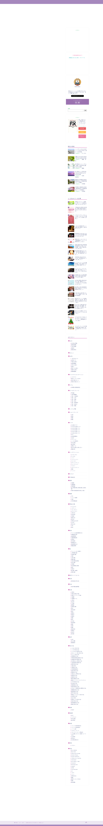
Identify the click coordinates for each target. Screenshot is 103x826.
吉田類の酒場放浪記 (75, 387)
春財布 (72, 348)
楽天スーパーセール (74, 575)
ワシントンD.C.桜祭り (76, 551)
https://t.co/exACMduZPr (44, 310)
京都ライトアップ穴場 (76, 595)
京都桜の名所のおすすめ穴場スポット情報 (33, 89)
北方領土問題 (74, 343)
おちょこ (72, 352)
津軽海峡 (73, 486)
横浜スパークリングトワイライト (78, 680)
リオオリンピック (75, 730)
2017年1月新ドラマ (75, 428)
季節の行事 (79, 5)
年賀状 (72, 516)
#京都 (31, 209)
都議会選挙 (73, 545)
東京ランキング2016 (75, 378)
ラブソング (73, 439)
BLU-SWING (74, 750)
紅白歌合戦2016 (74, 739)
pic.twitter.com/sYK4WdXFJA (25, 288)
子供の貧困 (73, 346)
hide (43, 87)
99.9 (72, 434)
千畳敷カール (74, 598)
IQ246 (72, 437)
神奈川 (72, 614)
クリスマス (73, 506)
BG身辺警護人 (74, 436)
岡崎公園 (73, 559)
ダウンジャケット (75, 462)
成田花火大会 (74, 675)
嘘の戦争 (73, 444)
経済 (67, 5)
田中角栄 (73, 540)
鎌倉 (72, 624)
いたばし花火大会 (75, 648)
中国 (72, 499)
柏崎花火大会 (74, 677)
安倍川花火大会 (74, 670)
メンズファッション (42, 5)
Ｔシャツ (73, 470)
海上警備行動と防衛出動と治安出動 (78, 488)
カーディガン (74, 454)
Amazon (82, 132)
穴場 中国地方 (74, 396)
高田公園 (73, 572)
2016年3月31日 (43, 316)
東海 (72, 416)
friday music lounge (75, 753)
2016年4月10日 (34, 292)
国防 (72, 5)
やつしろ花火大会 (75, 654)
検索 (69, 108)
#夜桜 (54, 310)
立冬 (72, 525)
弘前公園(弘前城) (75, 560)
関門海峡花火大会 (75, 702)
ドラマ (32, 5)
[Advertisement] (39, 75)
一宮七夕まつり (74, 358)
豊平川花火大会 (74, 693)
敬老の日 (73, 517)
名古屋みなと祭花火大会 (76, 661)
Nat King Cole (74, 764)
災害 (71, 578)
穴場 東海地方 (74, 402)
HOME (17, 5)
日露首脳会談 (74, 537)
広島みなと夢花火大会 (76, 673)
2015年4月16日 (36, 587)
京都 (17, 30)
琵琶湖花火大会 (74, 685)
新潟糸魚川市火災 (75, 581)
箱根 (72, 617)
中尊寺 (72, 592)
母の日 (72, 519)
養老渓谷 (73, 629)
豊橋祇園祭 (73, 371)
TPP (72, 496)
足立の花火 (73, 697)
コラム (71, 385)
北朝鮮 (72, 482)
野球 (71, 743)
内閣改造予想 (74, 534)
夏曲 (83, 159)
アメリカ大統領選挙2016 (76, 532)
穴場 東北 (73, 400)
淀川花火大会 (74, 683)
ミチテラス (73, 377)
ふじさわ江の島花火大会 (76, 651)
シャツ (72, 457)
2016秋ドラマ (74, 425)
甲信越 (72, 392)
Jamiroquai (73, 759)
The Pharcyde (74, 769)
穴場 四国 (73, 399)
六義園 (72, 597)
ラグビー (72, 473)
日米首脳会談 (74, 500)
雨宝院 (28, 95)
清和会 (72, 539)
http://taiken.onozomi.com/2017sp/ (27, 360)
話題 (71, 723)
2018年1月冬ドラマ (75, 433)
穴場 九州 (73, 397)
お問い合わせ (31, 8)
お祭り (71, 356)
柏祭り (72, 366)
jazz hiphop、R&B (75, 761)
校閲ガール (73, 445)
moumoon (73, 763)
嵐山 (72, 608)
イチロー (73, 745)
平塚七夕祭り (74, 361)
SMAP (72, 709)
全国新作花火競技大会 (76, 659)
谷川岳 (72, 621)
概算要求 (73, 642)
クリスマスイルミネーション (76, 374)
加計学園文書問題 (75, 586)
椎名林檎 (73, 782)
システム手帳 (73, 408)
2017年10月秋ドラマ (76, 426)
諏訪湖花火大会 (74, 691)
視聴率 (71, 713)
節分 (72, 527)
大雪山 (72, 600)
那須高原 (73, 622)
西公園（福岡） (74, 570)
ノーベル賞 (73, 729)
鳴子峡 (72, 633)
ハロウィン (73, 508)
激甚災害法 (73, 349)
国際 (71, 493)
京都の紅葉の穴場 (75, 593)
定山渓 (72, 601)
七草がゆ (73, 512)
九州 (72, 414)
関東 (72, 417)
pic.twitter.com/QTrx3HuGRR (46, 476)
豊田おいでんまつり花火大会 (77, 694)
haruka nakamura (75, 756)
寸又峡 (72, 603)
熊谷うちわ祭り (74, 368)
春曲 (72, 780)
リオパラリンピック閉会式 (77, 732)
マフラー (73, 465)
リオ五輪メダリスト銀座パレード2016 (78, 734)
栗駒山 (72, 613)
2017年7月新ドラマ (75, 431)
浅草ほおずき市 (74, 520)
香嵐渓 (72, 630)
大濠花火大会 (74, 667)
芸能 (56, 5)
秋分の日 (73, 524)
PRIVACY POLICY (20, 8)
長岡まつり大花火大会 (76, 699)
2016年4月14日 (43, 464)
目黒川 (72, 568)
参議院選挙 (73, 536)
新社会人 (73, 738)
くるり (72, 772)
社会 (71, 584)
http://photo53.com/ (26, 184)
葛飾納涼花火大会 (75, 689)
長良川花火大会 (74, 701)
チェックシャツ (74, 464)
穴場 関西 (73, 405)
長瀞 (72, 625)
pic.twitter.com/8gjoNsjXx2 (43, 569)
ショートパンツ (74, 459)
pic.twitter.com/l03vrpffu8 (50, 583)
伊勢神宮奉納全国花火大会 (77, 657)
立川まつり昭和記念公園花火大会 (78, 688)
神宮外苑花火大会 (75, 686)
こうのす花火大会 (75, 649)
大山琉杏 (73, 736)
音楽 (51, 5)
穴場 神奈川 (74, 404)
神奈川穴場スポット (75, 381)
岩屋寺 (28, 91)
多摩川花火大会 (74, 664)
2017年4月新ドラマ (75, 429)
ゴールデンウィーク (74, 390)
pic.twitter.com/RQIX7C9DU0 (25, 312)
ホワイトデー (74, 511)
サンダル (84, 153)
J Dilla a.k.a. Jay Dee (76, 758)
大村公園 (73, 557)
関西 (72, 419)
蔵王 (72, 619)
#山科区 (34, 209)
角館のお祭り (74, 369)
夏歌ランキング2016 (75, 779)
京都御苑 (29, 96)
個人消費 (73, 641)
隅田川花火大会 (74, 704)
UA (72, 771)
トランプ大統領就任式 (76, 725)
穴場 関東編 (74, 394)
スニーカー (73, 461)
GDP (72, 639)
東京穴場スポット (75, 380)
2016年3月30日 (32, 573)
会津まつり (73, 360)
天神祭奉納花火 (74, 669)
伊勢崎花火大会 (74, 656)
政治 (62, 5)
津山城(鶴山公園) (75, 565)
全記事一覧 (24, 5)
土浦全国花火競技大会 (76, 662)
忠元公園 (73, 562)
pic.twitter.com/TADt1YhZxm (36, 460)
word (71, 340)
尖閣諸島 (73, 484)
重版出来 (73, 449)
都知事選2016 (74, 544)
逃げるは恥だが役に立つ (76, 447)
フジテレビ (73, 717)
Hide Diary (51, 2)
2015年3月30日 (34, 213)
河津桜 (83, 183)
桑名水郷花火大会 (75, 678)
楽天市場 (82, 128)
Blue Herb (73, 751)
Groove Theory (74, 755)
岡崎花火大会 (74, 672)
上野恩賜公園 (74, 552)
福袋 (72, 469)
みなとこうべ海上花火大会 (77, 653)
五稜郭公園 (73, 554)
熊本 (72, 567)
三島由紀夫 (72, 477)
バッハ (72, 774)
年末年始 (73, 514)
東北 (72, 611)
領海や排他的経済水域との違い (78, 490)
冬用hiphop (73, 775)
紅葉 (71, 589)
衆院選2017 (73, 542)
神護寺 (72, 616)
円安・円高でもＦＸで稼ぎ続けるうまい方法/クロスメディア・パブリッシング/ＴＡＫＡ (82, 122)
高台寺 (72, 632)
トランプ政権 (74, 497)
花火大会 (72, 645)
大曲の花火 (73, 665)
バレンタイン (74, 509)
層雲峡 (72, 605)
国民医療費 (73, 344)
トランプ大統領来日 (75, 727)
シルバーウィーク (74, 412)
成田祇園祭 (73, 363)
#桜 (28, 209)
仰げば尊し (73, 442)
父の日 (72, 522)
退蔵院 (28, 93)
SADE (72, 767)
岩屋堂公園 (73, 606)
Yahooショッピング (82, 136)
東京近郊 (73, 609)
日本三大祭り (74, 364)
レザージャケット (75, 467)
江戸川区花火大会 (75, 681)
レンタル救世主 (74, 441)
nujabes (73, 766)
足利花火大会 (74, 696)
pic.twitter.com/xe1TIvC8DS (42, 209)
